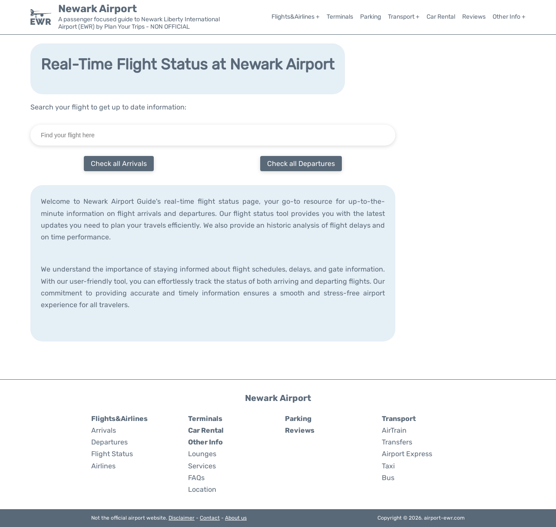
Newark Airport (97, 8)
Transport (399, 418)
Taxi (388, 466)
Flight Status (112, 454)
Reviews (474, 16)
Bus (388, 478)
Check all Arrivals (119, 163)
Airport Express (407, 454)
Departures (109, 442)
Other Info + (509, 16)
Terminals (340, 16)
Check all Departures (301, 163)
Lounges (202, 454)
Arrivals (103, 430)
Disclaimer (182, 518)
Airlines (103, 466)
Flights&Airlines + (295, 16)
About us (236, 518)
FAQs (196, 478)
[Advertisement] (473, 231)
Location (202, 489)
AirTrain (394, 430)
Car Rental (441, 16)
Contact (210, 518)
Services (202, 466)
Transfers (397, 442)
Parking (370, 16)
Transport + (404, 16)
